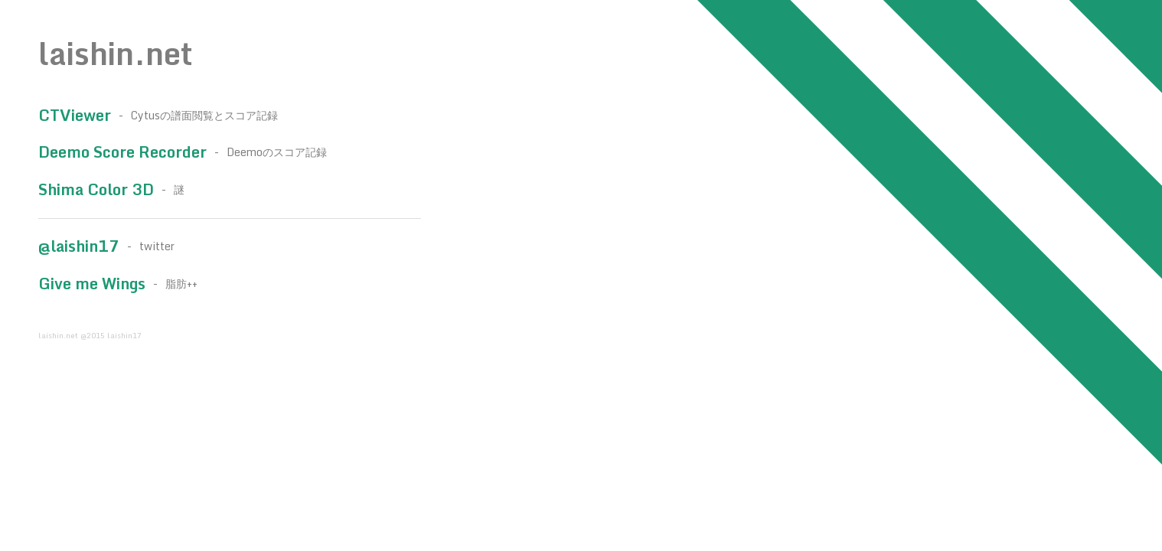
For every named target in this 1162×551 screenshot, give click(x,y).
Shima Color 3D (96, 189)
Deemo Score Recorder (122, 152)
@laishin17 (78, 246)
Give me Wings (91, 283)
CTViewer (74, 115)
